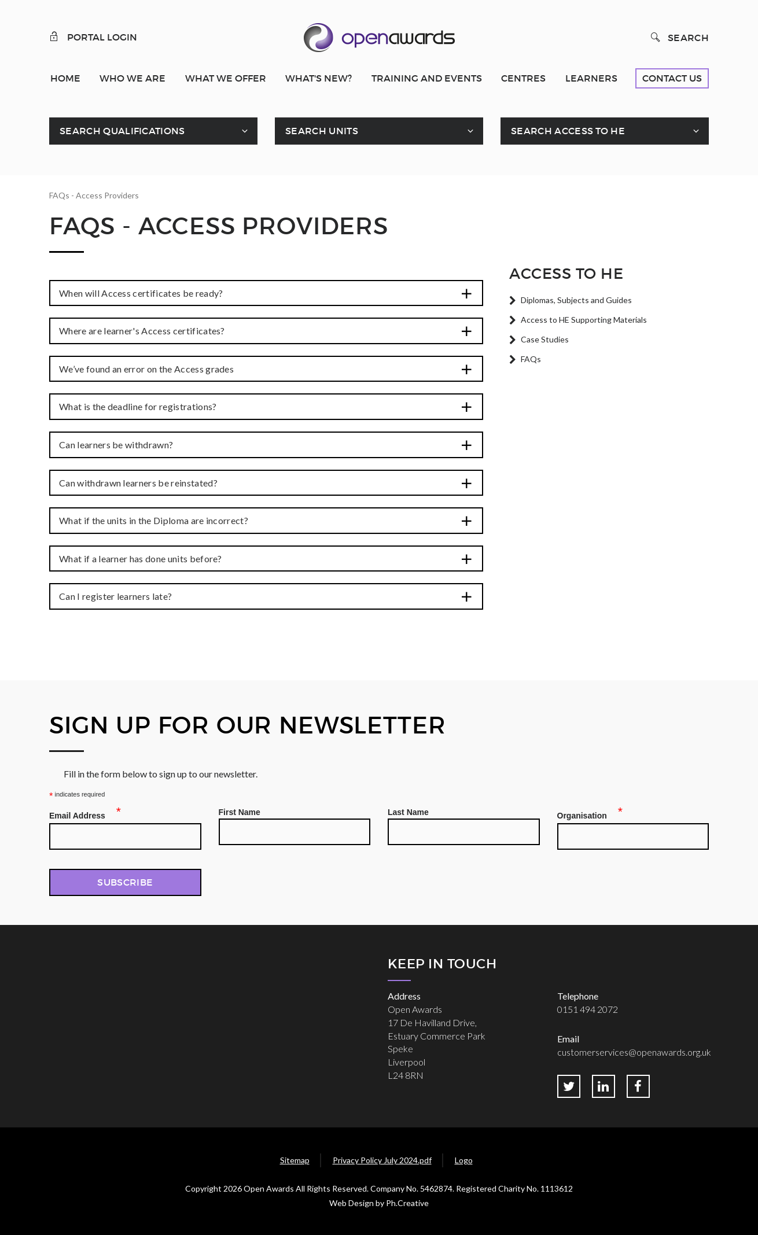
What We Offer (225, 78)
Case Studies (545, 339)
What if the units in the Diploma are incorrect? (153, 520)
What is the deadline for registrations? (137, 406)
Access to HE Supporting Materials (584, 320)
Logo (464, 1160)
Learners (591, 78)
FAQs (531, 359)
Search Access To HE (568, 131)
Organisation (585, 814)
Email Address (80, 814)
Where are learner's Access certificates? (142, 330)
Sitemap (295, 1160)
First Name (239, 812)
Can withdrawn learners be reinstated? (138, 482)
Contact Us (672, 78)
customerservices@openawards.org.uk (634, 1051)
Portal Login (93, 36)
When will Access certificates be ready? (141, 292)
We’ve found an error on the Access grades (146, 368)
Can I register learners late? (115, 596)
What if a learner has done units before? (140, 558)
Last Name (408, 812)
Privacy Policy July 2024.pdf (382, 1160)
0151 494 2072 (587, 1009)
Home (65, 78)
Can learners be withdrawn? (116, 444)
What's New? (318, 78)
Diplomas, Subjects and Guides (576, 300)
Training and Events (426, 78)
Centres (523, 78)
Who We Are (132, 78)
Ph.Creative (407, 1203)
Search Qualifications (122, 131)
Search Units (321, 131)
